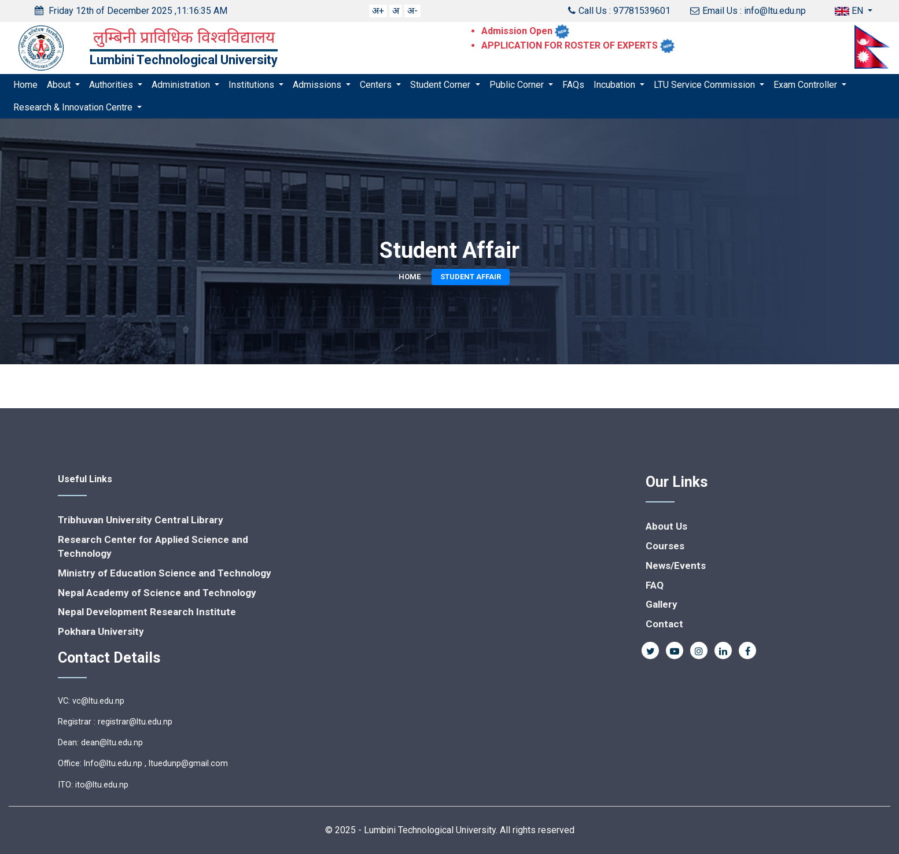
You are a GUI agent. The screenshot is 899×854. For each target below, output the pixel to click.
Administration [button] (182, 84)
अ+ (378, 10)
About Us (666, 526)
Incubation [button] (616, 84)
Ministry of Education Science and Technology (164, 573)
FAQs (573, 84)
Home (25, 84)
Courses (665, 546)
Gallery (661, 604)
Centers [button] (377, 84)
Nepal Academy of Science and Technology (157, 592)
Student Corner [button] (441, 84)
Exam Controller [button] (806, 84)
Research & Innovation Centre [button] (74, 107)
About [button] (60, 84)
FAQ (655, 585)
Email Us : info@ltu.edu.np (748, 10)
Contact (664, 624)
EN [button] (850, 10)
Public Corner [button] (517, 84)
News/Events (676, 565)
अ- (412, 10)
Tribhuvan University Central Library (140, 520)
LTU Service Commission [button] (705, 84)
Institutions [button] (253, 84)
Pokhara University (101, 631)
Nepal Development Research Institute (147, 612)
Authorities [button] (112, 84)
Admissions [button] (318, 84)
